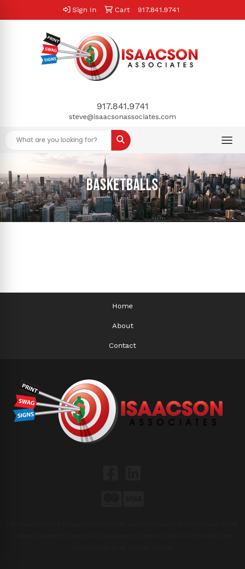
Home (122, 306)
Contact (122, 345)
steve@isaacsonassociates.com (122, 116)
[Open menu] (227, 140)
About (122, 325)
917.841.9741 (123, 106)
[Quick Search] (58, 140)
